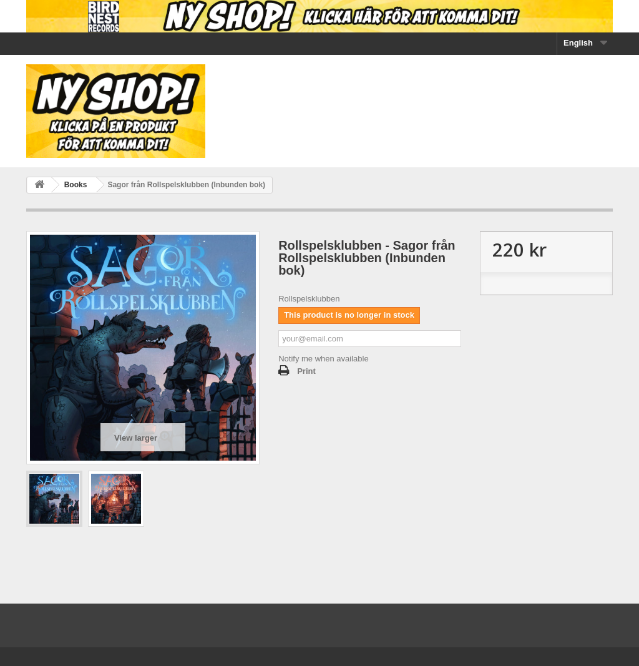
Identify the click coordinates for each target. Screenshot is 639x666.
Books (75, 184)
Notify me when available (323, 358)
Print (306, 371)
